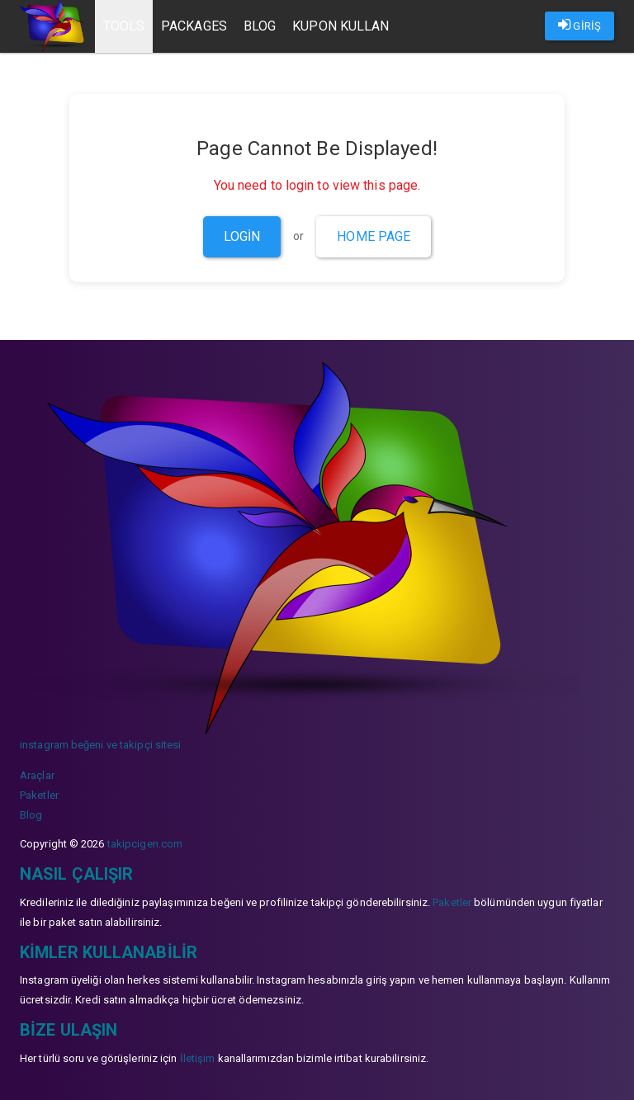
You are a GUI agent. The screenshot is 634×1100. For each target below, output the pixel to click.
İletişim (197, 1058)
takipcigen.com (144, 844)
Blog (260, 26)
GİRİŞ (579, 24)
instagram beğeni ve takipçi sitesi (100, 745)
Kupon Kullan (340, 26)
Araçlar (37, 775)
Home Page (373, 236)
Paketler (39, 795)
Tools (124, 26)
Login (242, 236)
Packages (194, 26)
